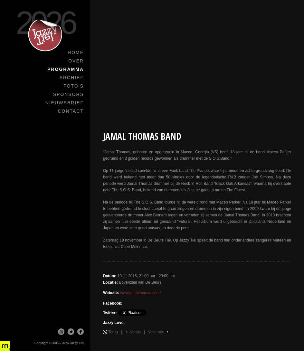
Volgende (156, 332)
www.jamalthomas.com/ (140, 292)
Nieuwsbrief (64, 102)
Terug (113, 332)
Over (76, 60)
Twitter (71, 331)
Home (76, 52)
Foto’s (73, 86)
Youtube (61, 331)
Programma (65, 69)
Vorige (135, 332)
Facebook (80, 331)
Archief (72, 77)
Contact (71, 111)
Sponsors (68, 94)
